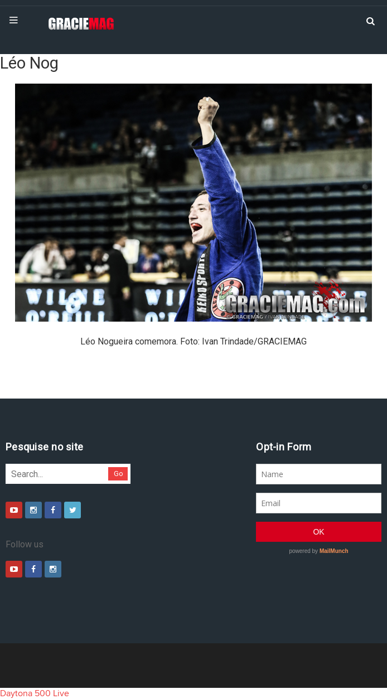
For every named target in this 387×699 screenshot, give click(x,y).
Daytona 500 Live (34, 693)
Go (118, 473)
